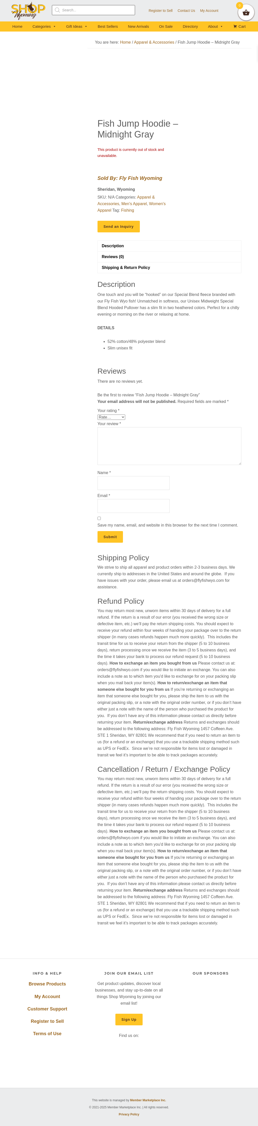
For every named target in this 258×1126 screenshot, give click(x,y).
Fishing (127, 210)
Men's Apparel (134, 204)
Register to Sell (47, 1021)
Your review (109, 424)
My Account (47, 996)
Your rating (108, 410)
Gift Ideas (77, 26)
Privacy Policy (129, 1114)
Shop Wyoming (29, 10)
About (215, 26)
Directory (190, 26)
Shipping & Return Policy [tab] (126, 267)
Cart (242, 26)
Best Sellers (108, 26)
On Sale (166, 26)
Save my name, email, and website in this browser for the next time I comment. (168, 525)
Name (104, 473)
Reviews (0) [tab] (113, 257)
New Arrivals (138, 26)
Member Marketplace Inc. (148, 1100)
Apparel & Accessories (154, 42)
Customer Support (47, 1008)
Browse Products (47, 983)
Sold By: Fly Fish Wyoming (130, 178)
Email (104, 495)
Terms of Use (47, 1033)
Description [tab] (113, 246)
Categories (44, 26)
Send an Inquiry (119, 227)
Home (17, 26)
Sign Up (129, 1020)
